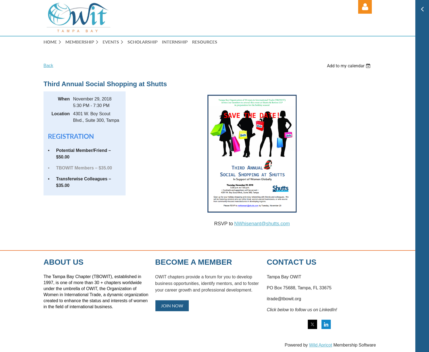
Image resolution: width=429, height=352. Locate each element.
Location (60, 113)
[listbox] (349, 65)
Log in (365, 7)
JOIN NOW (172, 305)
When (64, 99)
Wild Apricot (320, 345)
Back (48, 65)
